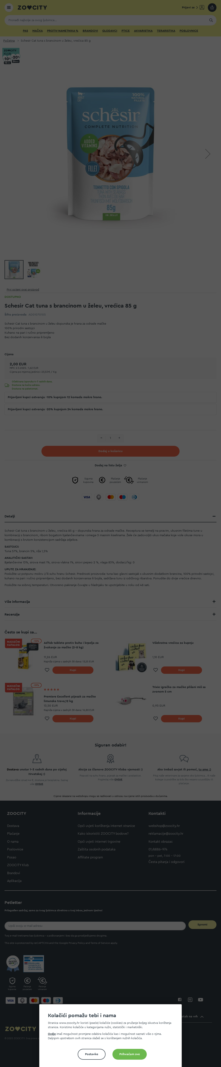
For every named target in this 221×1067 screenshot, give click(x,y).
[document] (112, 1037)
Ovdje (52, 1033)
